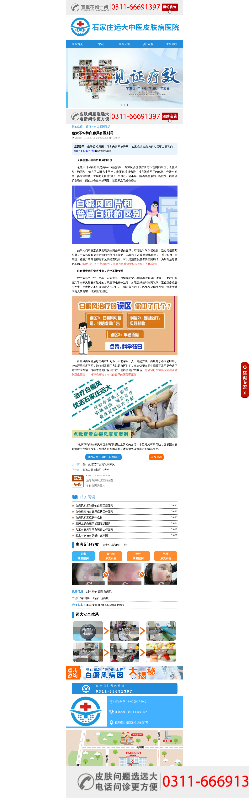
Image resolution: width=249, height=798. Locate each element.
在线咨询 (156, 457)
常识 (101, 44)
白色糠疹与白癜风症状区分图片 (94, 511)
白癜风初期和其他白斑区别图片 (94, 505)
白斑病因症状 (102, 126)
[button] (121, 105)
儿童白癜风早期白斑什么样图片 (94, 529)
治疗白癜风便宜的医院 (99, 485)
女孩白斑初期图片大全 (95, 469)
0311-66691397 (85, 151)
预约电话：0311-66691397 (103, 457)
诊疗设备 (148, 44)
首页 (88, 126)
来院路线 (171, 44)
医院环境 (124, 44)
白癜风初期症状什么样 (89, 517)
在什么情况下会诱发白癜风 (98, 464)
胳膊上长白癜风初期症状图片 (93, 523)
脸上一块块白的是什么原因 (92, 535)
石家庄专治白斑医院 (98, 479)
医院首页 (77, 44)
